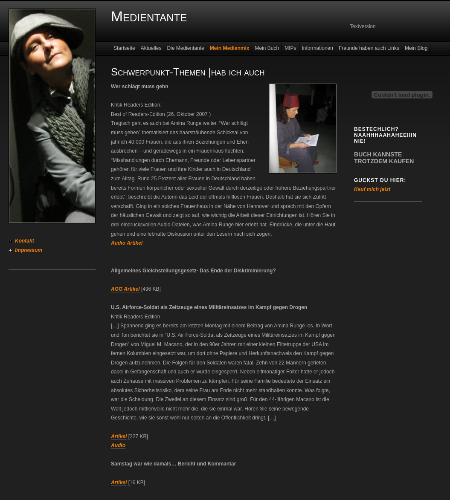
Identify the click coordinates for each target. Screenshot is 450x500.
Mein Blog (416, 48)
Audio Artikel (126, 243)
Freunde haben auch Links (369, 48)
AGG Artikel (125, 289)
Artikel (119, 436)
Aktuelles (151, 48)
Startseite (124, 48)
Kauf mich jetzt (372, 189)
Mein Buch (267, 48)
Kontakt (24, 241)
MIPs (290, 48)
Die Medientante (185, 48)
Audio (118, 445)
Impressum (28, 250)
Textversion (363, 26)
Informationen (317, 48)
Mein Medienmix (230, 48)
